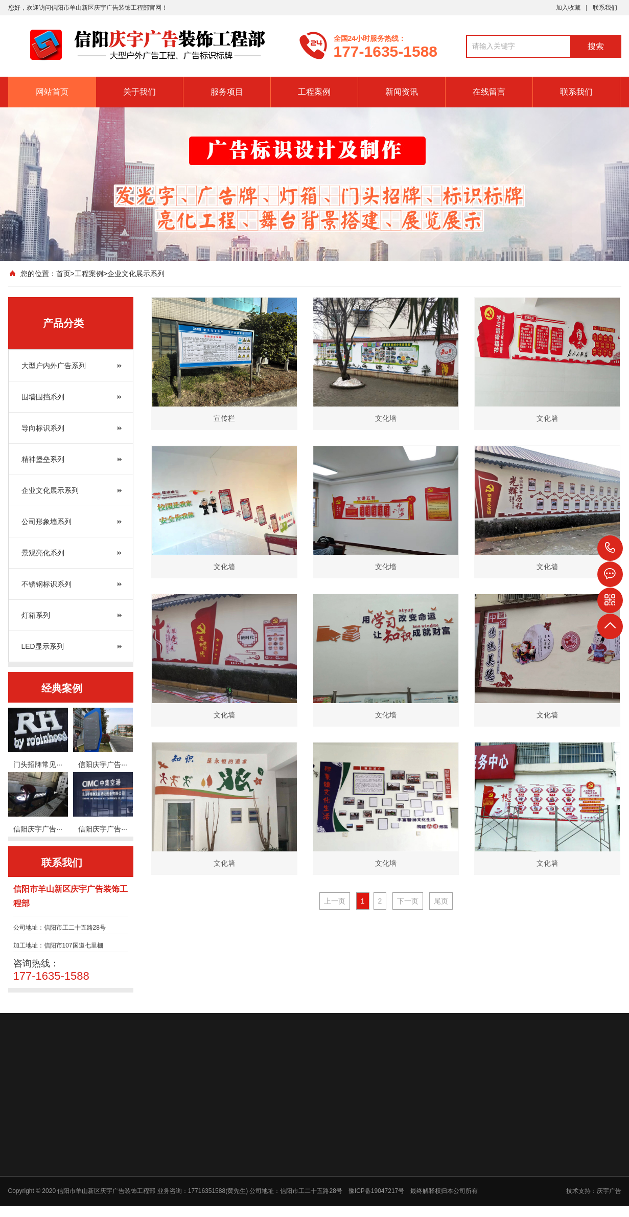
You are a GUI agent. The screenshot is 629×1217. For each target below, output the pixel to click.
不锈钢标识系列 (46, 584)
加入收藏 (568, 7)
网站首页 (52, 91)
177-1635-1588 (610, 548)
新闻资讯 (401, 91)
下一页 (407, 901)
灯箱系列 (35, 615)
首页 (63, 273)
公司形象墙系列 (46, 521)
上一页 (334, 901)
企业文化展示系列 (136, 273)
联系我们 (605, 7)
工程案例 (314, 91)
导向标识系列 (42, 428)
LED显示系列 (42, 646)
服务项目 (227, 91)
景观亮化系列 (42, 553)
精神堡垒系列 (42, 459)
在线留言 (489, 91)
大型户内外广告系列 (53, 366)
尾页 (441, 901)
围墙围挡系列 (42, 397)
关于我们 (139, 91)
